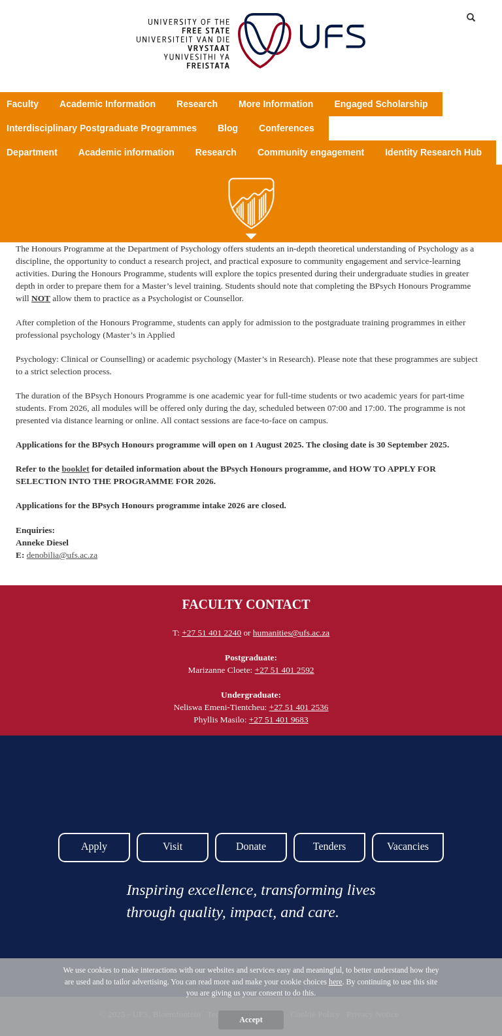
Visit (172, 846)
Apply (94, 846)
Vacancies (408, 846)
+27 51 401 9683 (279, 719)
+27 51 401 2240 (211, 633)
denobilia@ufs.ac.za (62, 555)
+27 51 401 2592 (284, 670)
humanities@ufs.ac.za (291, 633)
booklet (75, 469)
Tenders (329, 846)
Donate (251, 846)
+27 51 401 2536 (299, 707)
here (336, 981)
